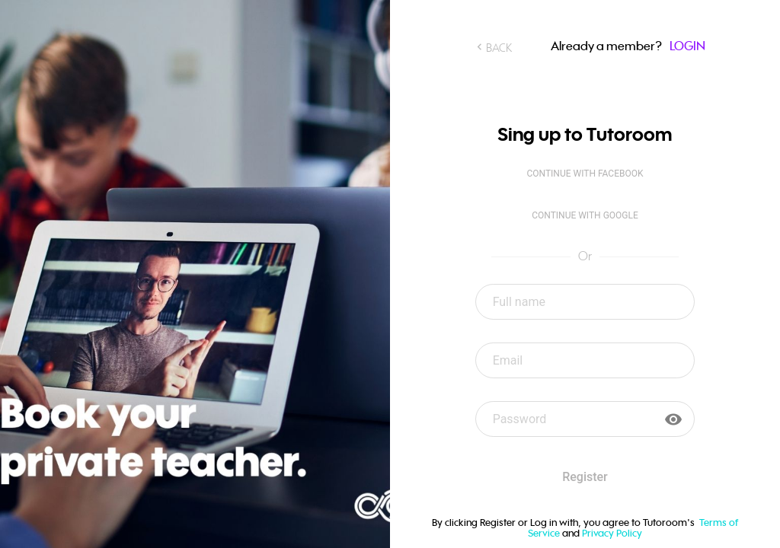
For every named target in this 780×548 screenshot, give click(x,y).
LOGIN (687, 45)
